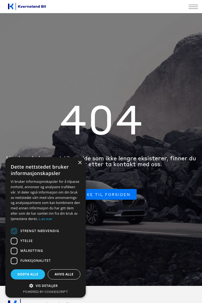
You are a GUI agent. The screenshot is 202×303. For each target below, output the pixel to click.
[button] (45, 285)
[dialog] (45, 227)
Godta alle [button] (27, 274)
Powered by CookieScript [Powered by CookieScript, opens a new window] (45, 292)
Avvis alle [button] (64, 274)
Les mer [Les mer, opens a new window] (46, 219)
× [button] (80, 163)
